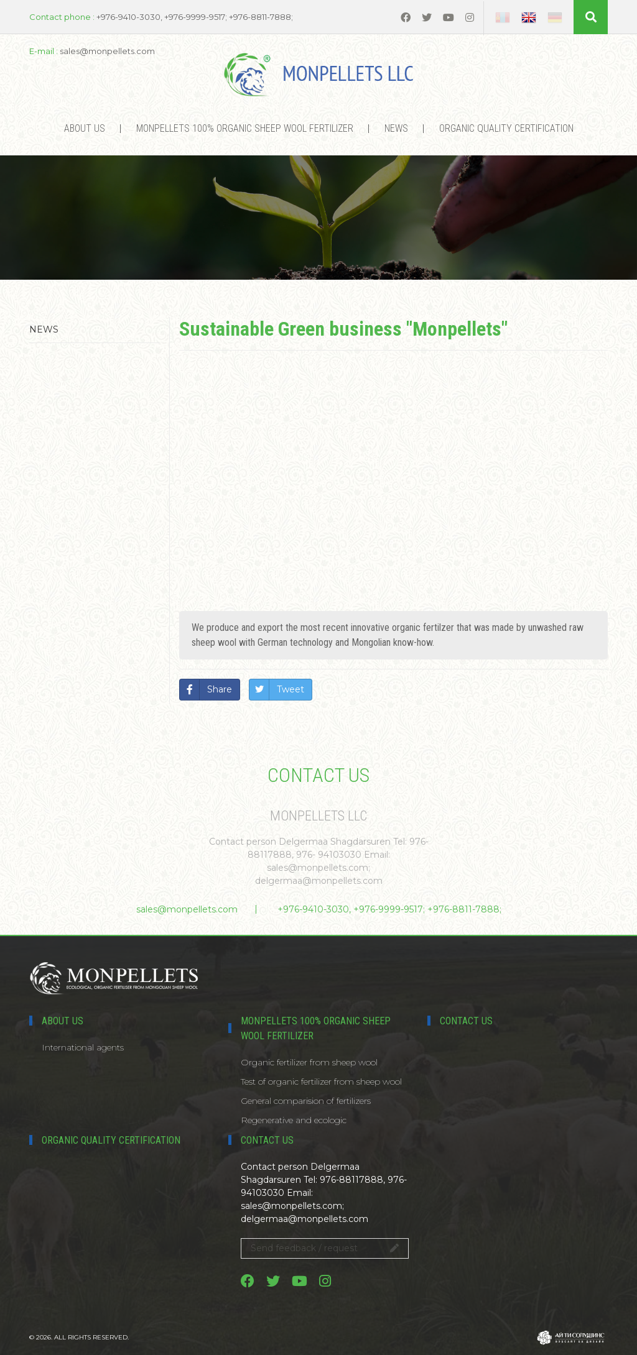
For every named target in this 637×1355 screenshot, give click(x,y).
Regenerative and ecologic (293, 1120)
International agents (83, 1047)
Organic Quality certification (506, 128)
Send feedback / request (325, 1248)
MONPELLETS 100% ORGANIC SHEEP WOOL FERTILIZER (244, 128)
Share (219, 689)
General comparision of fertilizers (306, 1100)
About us (84, 128)
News (396, 128)
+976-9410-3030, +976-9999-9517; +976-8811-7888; (389, 909)
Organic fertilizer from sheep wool (309, 1062)
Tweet (290, 689)
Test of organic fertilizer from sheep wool (321, 1081)
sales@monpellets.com (187, 909)
